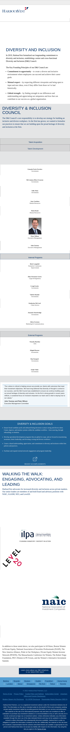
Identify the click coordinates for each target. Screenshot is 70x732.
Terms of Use (7, 694)
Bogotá (16, 681)
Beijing (6, 681)
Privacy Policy (19, 694)
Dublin (38, 681)
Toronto (63, 684)
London (10, 684)
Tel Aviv (42, 684)
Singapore (31, 684)
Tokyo (52, 684)
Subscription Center (52, 694)
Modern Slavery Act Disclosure (13, 699)
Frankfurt (49, 681)
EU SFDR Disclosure (33, 699)
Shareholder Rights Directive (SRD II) (54, 699)
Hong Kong (62, 681)
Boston (27, 681)
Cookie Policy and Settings (34, 694)
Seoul (20, 684)
